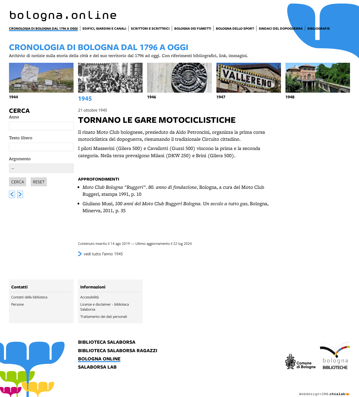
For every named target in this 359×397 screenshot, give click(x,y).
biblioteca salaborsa (106, 342)
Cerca (19, 110)
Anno (14, 117)
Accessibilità (89, 296)
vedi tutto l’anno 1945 (103, 254)
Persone (17, 304)
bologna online (99, 359)
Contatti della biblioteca (29, 296)
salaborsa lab (97, 367)
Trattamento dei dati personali (103, 316)
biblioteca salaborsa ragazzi (117, 351)
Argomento (20, 158)
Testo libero (20, 137)
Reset (39, 181)
